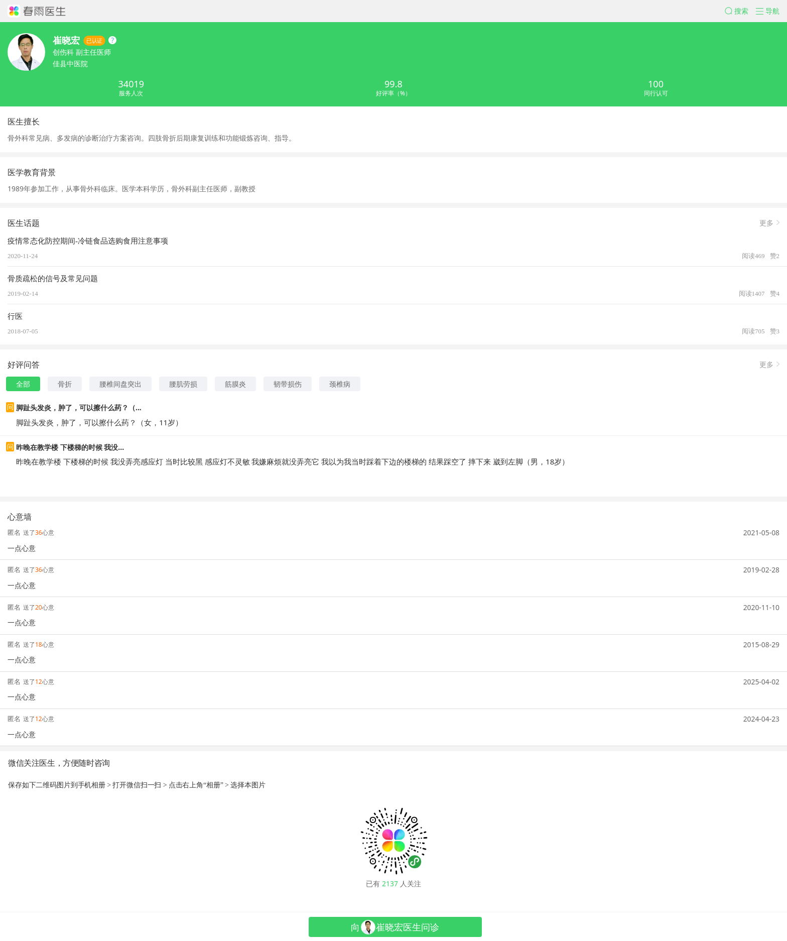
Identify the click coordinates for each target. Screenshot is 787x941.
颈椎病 (339, 384)
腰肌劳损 (183, 384)
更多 (766, 222)
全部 (23, 384)
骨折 (65, 384)
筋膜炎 (235, 384)
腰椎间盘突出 (120, 384)
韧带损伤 (288, 384)
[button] (740, 11)
